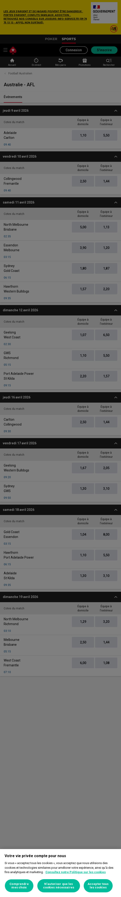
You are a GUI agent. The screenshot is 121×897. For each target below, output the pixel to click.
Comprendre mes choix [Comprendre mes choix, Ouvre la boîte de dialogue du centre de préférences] (19, 885)
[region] (60, 873)
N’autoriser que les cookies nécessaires (58, 885)
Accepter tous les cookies (98, 885)
